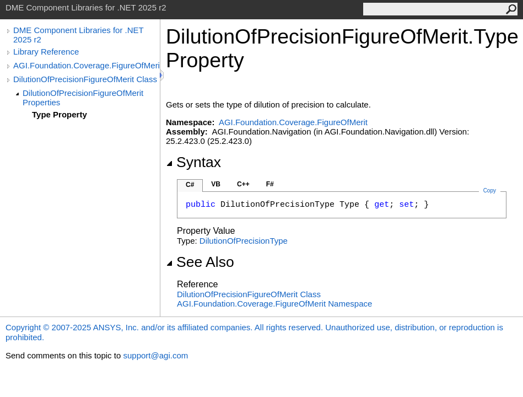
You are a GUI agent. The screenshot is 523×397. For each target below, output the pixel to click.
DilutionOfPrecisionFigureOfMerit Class (85, 79)
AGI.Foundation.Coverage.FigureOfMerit (86, 65)
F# (270, 184)
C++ (243, 184)
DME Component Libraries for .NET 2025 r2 (78, 34)
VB (215, 184)
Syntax (193, 162)
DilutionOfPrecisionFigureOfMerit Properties (83, 97)
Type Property (59, 114)
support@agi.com (155, 355)
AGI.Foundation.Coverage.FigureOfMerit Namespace (274, 303)
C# (190, 185)
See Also (200, 262)
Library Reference (46, 51)
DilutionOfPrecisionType (244, 240)
